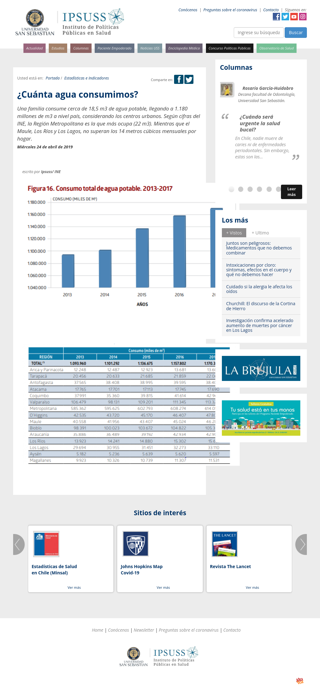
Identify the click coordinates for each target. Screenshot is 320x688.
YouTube (294, 16)
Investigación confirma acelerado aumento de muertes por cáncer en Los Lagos (259, 325)
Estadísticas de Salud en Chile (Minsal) (54, 569)
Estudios (58, 48)
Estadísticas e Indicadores (86, 78)
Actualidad (34, 48)
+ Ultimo (260, 233)
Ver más (74, 587)
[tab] (234, 232)
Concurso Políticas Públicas (230, 48)
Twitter (285, 16)
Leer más (291, 191)
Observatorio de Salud (276, 48)
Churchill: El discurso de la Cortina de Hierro (260, 305)
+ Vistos (234, 233)
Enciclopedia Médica (184, 48)
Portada (53, 78)
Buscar (296, 32)
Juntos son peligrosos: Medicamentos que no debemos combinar (259, 248)
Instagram (303, 16)
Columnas (81, 48)
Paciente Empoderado (115, 48)
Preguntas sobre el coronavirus (230, 10)
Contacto (271, 10)
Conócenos (188, 10)
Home (97, 630)
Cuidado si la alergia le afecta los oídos (259, 289)
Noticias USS (150, 48)
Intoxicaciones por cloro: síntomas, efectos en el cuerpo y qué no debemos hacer (259, 270)
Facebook (276, 16)
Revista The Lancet (230, 566)
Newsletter (144, 630)
